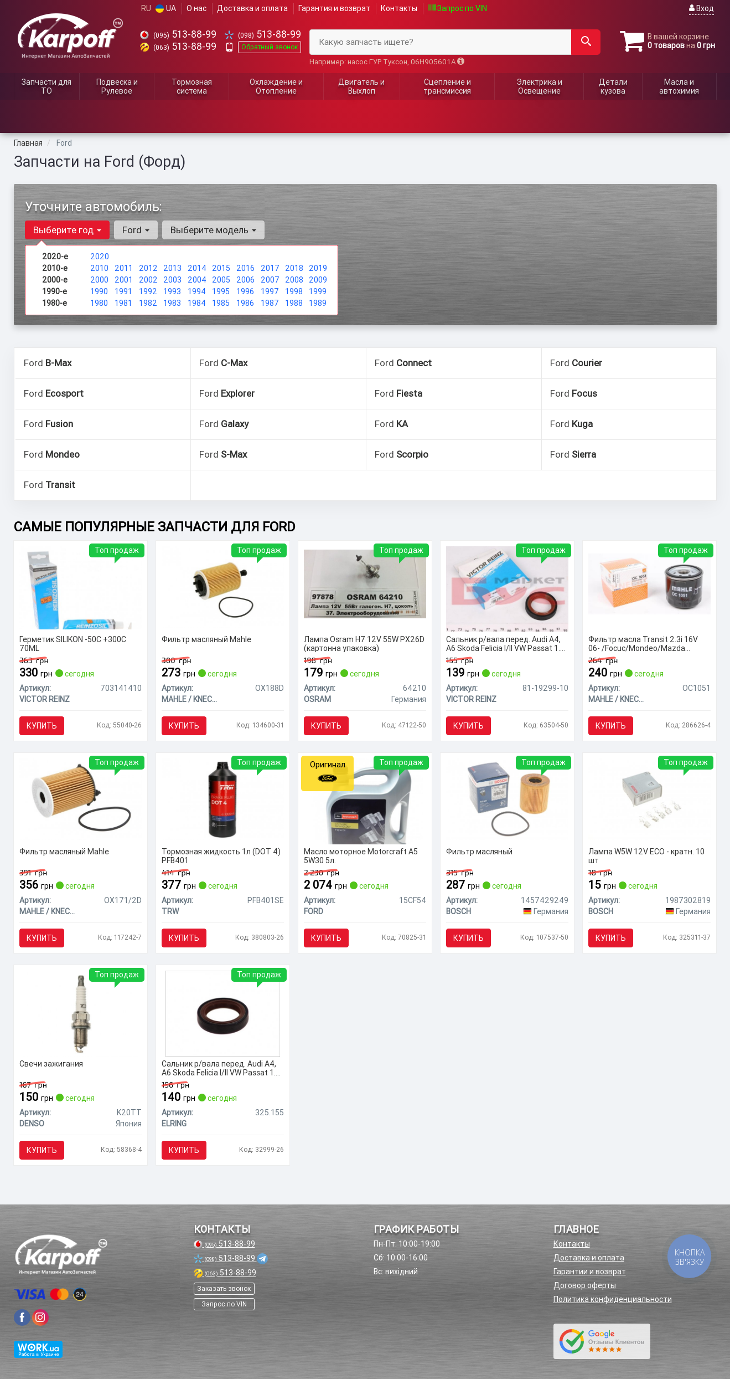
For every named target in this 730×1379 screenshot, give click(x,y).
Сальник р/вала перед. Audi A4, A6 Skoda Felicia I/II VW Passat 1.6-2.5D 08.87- (506, 643)
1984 (197, 303)
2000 (99, 280)
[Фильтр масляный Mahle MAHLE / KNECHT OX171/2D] (80, 798)
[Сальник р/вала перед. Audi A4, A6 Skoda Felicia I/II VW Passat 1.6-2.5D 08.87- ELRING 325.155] (222, 1013)
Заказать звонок (224, 1288)
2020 (99, 257)
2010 (99, 268)
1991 (123, 291)
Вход (701, 8)
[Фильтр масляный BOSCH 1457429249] (507, 798)
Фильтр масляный (479, 852)
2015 (221, 268)
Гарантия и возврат (334, 8)
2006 (245, 280)
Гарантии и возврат (589, 1272)
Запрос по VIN (457, 8)
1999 (318, 291)
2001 (124, 280)
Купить (42, 726)
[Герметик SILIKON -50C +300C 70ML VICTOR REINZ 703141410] (80, 587)
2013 (172, 268)
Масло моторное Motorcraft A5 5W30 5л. (361, 855)
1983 (172, 303)
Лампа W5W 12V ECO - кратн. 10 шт (646, 855)
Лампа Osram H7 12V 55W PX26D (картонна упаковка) (364, 643)
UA (166, 8)
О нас (196, 8)
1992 (148, 291)
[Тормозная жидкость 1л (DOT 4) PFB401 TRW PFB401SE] (223, 798)
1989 (318, 303)
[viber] (22, 1317)
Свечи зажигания (51, 1064)
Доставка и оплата (252, 8)
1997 (270, 291)
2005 (221, 280)
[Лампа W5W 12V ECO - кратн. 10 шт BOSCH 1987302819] (649, 798)
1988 (294, 303)
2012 (148, 268)
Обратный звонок (269, 47)
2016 (245, 268)
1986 (245, 303)
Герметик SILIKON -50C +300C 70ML (72, 643)
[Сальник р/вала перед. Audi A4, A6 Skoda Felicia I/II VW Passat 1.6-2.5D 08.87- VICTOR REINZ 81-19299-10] (507, 588)
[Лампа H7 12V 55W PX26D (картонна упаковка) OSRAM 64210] (365, 583)
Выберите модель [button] (213, 230)
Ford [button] (135, 230)
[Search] (585, 42)
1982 (148, 303)
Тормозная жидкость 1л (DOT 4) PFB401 (221, 855)
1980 (99, 303)
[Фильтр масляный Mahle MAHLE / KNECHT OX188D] (223, 586)
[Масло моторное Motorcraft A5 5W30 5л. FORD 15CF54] (365, 801)
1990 (99, 291)
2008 (294, 280)
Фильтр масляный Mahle (206, 639)
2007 (270, 280)
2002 (148, 280)
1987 (270, 303)
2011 (124, 268)
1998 (294, 291)
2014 (197, 268)
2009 (318, 280)
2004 (197, 280)
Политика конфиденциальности (612, 1299)
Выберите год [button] (67, 230)
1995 (221, 291)
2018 (294, 268)
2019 (318, 268)
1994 (197, 291)
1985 (221, 303)
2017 (270, 268)
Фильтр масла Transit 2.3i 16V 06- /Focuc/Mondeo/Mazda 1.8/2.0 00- (643, 643)
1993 (172, 291)
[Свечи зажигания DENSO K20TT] (80, 1013)
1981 (123, 303)
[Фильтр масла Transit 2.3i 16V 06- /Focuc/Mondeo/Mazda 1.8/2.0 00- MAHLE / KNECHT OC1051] (649, 583)
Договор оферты (584, 1285)
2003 (172, 280)
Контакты (399, 8)
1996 (245, 291)
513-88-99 (178, 34)
